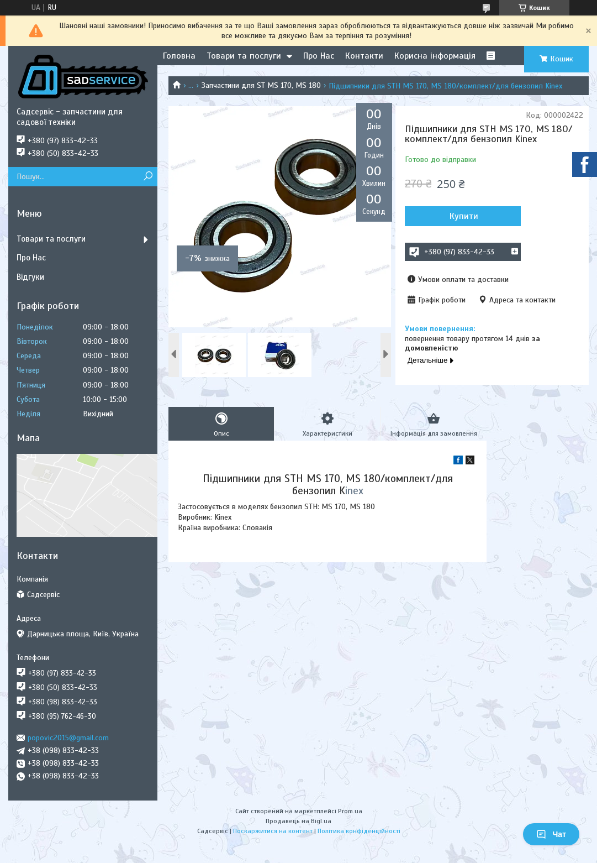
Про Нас (318, 55)
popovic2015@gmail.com (68, 737)
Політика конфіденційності (359, 831)
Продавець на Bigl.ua (298, 821)
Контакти (364, 55)
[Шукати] (147, 176)
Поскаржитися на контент (273, 831)
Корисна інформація (435, 55)
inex (354, 491)
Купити (464, 216)
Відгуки (30, 277)
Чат (551, 834)
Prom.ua (350, 811)
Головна (179, 55)
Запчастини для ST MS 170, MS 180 (261, 85)
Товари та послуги (244, 55)
